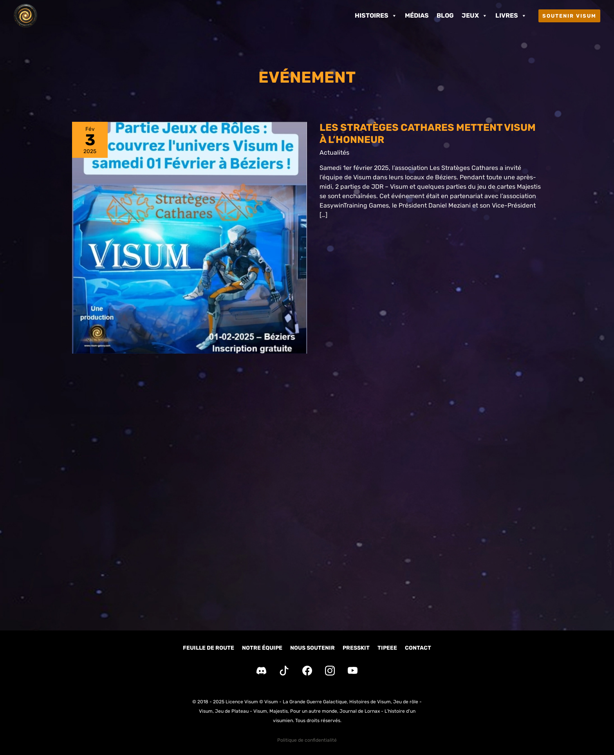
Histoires (376, 15)
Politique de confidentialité (307, 740)
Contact (418, 648)
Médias (417, 15)
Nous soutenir (312, 648)
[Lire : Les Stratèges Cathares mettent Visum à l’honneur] (189, 238)
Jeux (475, 15)
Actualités (334, 153)
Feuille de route (208, 648)
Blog (445, 15)
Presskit (356, 648)
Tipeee (387, 648)
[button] (569, 15)
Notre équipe (262, 648)
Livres (511, 15)
